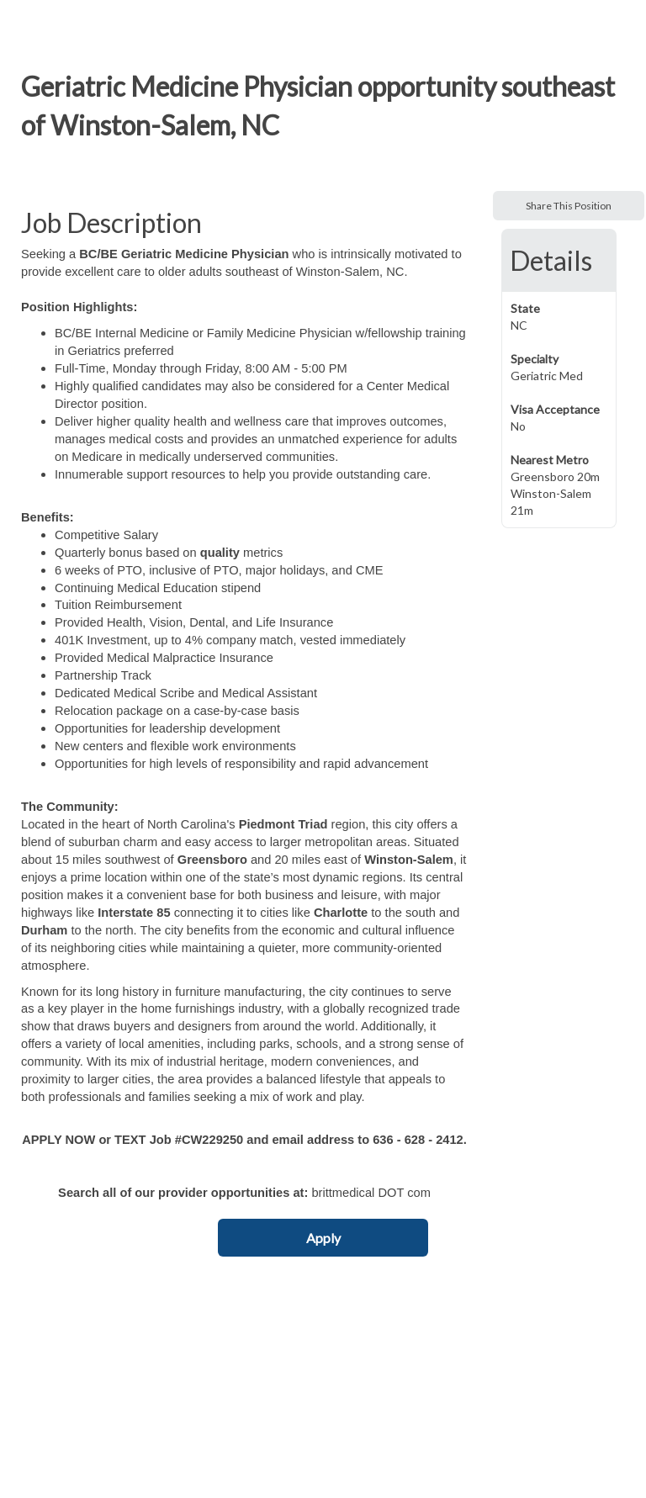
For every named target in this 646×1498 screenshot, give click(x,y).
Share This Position (569, 205)
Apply (323, 1238)
